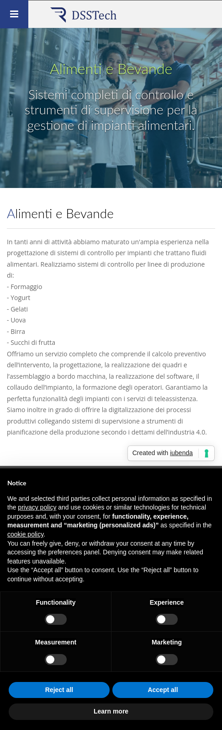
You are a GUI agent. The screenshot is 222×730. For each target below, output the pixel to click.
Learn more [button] (111, 711)
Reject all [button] (59, 689)
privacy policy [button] (37, 507)
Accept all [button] (163, 689)
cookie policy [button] (25, 534)
